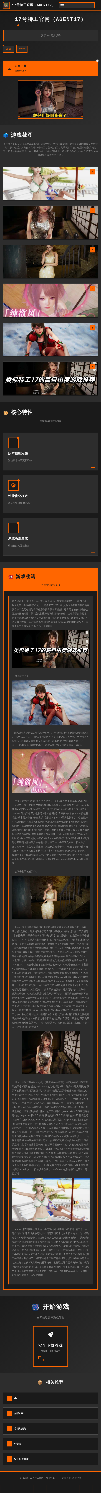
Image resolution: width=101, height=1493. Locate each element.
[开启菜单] (77, 5)
